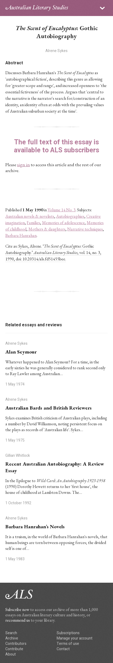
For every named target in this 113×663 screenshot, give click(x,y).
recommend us (17, 620)
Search (11, 633)
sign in (23, 165)
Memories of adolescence (63, 222)
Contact (63, 649)
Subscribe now (17, 609)
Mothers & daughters (46, 229)
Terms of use (68, 643)
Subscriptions (68, 633)
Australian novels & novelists (29, 216)
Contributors (15, 643)
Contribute (14, 649)
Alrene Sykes (56, 51)
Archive (11, 638)
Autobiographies (70, 216)
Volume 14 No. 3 (62, 210)
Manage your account (74, 638)
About (10, 654)
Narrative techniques (85, 229)
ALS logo (36, 8)
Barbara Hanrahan (21, 235)
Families (33, 222)
